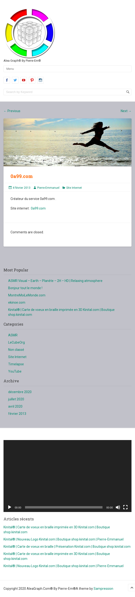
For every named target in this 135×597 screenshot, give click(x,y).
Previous (12, 111)
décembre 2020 (20, 392)
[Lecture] (9, 507)
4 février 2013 (21, 187)
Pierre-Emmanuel (48, 187)
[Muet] (118, 507)
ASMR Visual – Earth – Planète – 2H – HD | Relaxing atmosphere (55, 281)
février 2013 (17, 414)
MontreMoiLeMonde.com (26, 295)
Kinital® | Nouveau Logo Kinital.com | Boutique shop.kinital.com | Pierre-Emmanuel (64, 539)
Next (126, 111)
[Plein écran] (125, 507)
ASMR (13, 335)
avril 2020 (15, 406)
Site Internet (74, 187)
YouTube (15, 371)
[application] (67, 476)
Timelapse (16, 364)
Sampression (103, 588)
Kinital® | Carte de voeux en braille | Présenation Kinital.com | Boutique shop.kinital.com (67, 546)
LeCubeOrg (16, 342)
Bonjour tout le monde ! (25, 288)
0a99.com (38, 208)
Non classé (16, 350)
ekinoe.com (16, 302)
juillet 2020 (16, 399)
